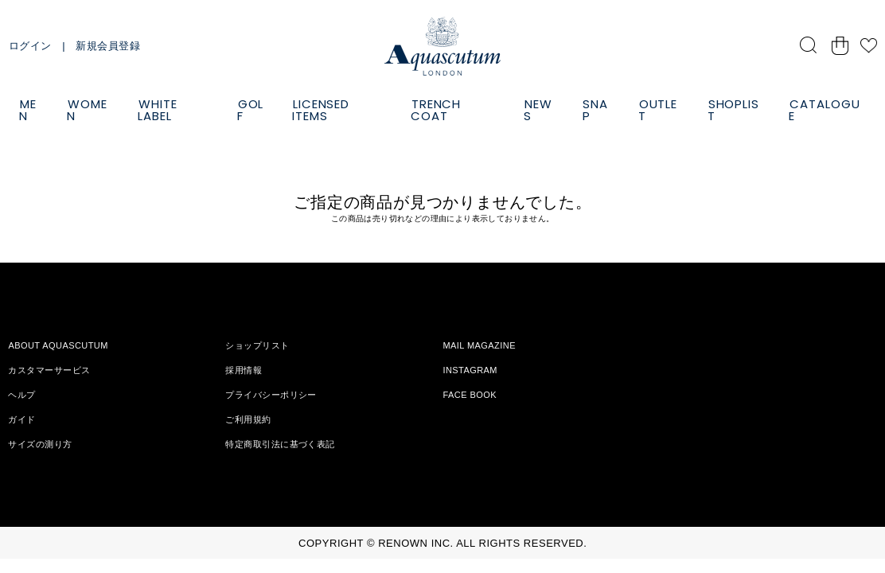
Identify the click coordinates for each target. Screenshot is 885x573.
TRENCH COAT (436, 110)
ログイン (30, 46)
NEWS (538, 110)
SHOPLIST (733, 110)
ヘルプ (21, 395)
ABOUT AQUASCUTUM (57, 345)
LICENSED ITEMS (320, 110)
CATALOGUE (824, 110)
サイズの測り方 (40, 444)
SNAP (596, 110)
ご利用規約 (248, 419)
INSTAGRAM (469, 370)
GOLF (250, 110)
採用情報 (243, 370)
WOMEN (87, 110)
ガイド (21, 419)
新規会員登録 (108, 46)
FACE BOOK (469, 395)
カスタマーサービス (49, 370)
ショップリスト (257, 345)
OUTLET (657, 110)
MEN (28, 110)
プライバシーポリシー (270, 395)
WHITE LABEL (157, 110)
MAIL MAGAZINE (479, 345)
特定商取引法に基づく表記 (279, 444)
